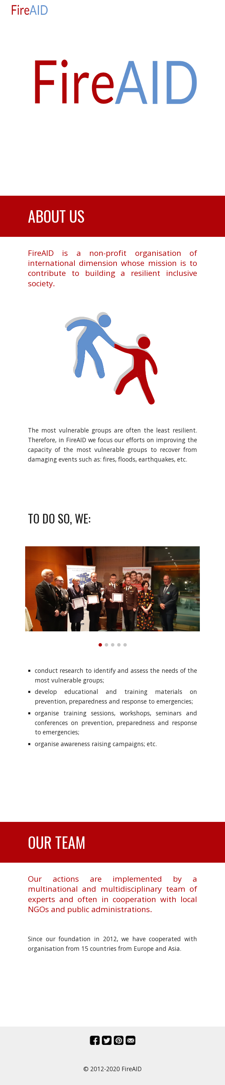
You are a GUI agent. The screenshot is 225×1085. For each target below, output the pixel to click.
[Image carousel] (112, 596)
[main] (112, 121)
